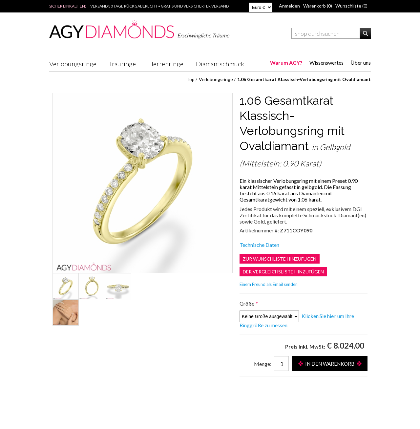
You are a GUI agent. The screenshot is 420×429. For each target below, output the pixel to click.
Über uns (360, 62)
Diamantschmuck (220, 64)
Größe (247, 303)
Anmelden (289, 6)
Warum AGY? (286, 62)
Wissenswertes (326, 62)
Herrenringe (165, 64)
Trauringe (122, 64)
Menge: (262, 364)
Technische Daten (259, 245)
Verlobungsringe (72, 64)
